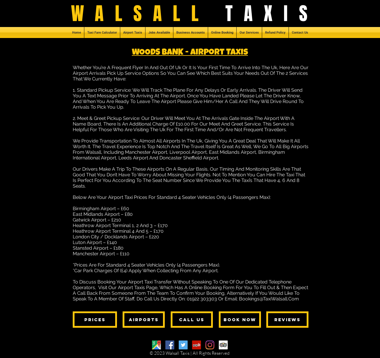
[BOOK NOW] (240, 319)
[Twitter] (183, 344)
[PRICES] (95, 319)
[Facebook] (169, 344)
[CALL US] (192, 319)
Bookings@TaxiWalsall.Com (269, 299)
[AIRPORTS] (144, 319)
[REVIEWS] (287, 319)
